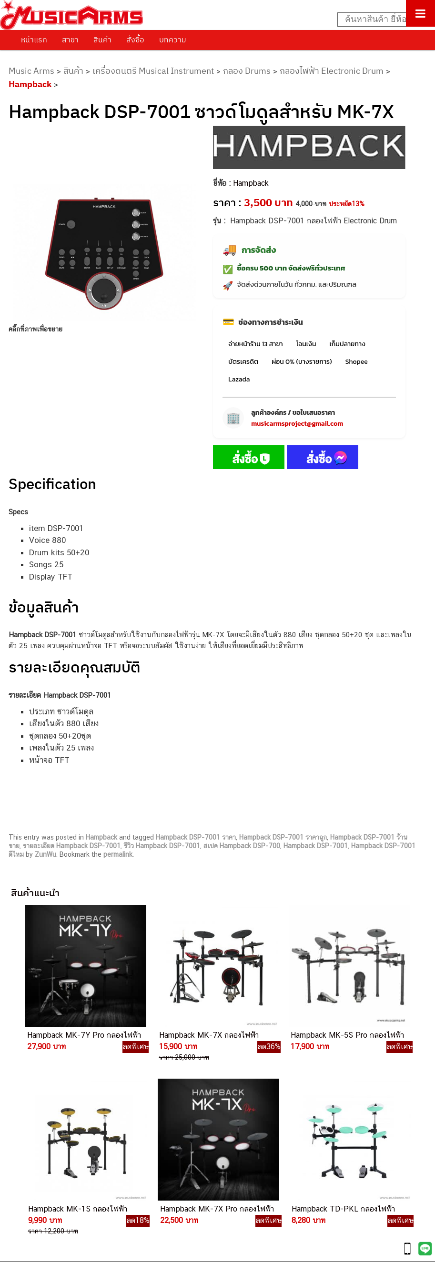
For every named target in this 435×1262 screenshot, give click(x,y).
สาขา (70, 39)
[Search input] (381, 19)
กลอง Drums (247, 70)
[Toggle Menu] (420, 13)
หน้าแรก (34, 39)
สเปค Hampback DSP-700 (241, 846)
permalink (117, 854)
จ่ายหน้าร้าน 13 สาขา (255, 344)
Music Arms (31, 70)
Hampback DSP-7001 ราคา (196, 837)
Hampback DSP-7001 (315, 846)
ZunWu (45, 854)
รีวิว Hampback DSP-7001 (162, 846)
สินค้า (102, 39)
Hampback (30, 84)
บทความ (172, 39)
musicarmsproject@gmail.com (297, 424)
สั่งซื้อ (135, 39)
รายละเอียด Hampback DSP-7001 (72, 846)
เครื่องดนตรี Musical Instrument (153, 70)
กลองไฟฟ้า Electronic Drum (332, 70)
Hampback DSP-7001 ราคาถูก (283, 837)
